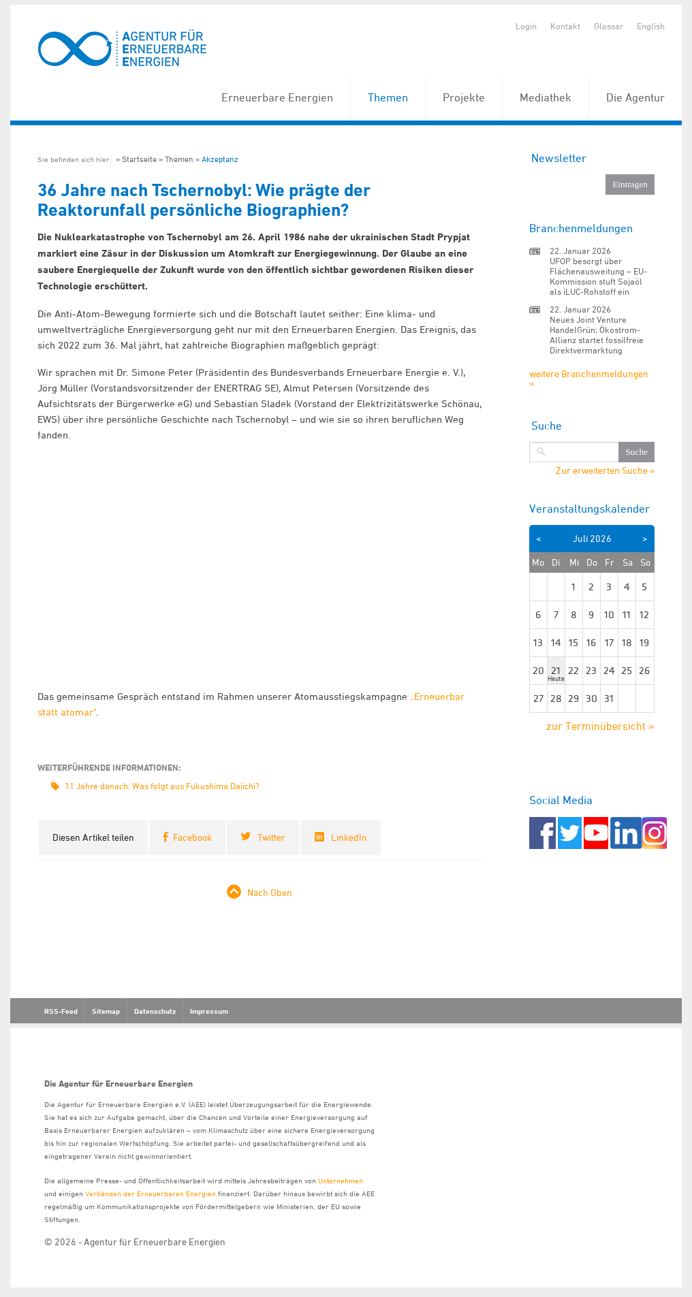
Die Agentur (635, 97)
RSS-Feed (61, 1011)
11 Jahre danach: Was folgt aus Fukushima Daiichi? (162, 785)
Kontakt (565, 25)
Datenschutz (155, 1011)
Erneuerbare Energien (277, 97)
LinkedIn (349, 837)
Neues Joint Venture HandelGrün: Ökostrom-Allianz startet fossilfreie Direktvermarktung (597, 334)
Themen (388, 97)
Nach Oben (269, 892)
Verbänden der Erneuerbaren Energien (150, 1193)
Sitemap (106, 1011)
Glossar (608, 25)
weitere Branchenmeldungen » (588, 378)
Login (526, 25)
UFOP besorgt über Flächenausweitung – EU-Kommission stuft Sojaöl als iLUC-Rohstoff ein (598, 276)
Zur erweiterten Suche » (605, 470)
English (651, 25)
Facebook (192, 837)
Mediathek (545, 97)
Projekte (464, 97)
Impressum (209, 1011)
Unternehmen (340, 1180)
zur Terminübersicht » (600, 726)
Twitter (271, 837)
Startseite (139, 159)
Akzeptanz (220, 159)
